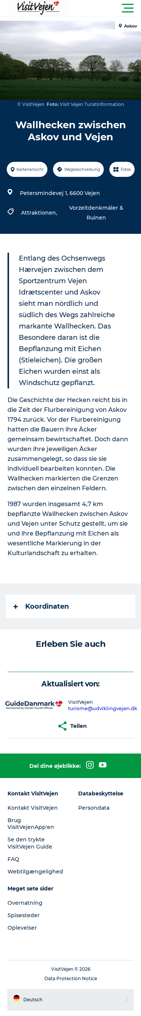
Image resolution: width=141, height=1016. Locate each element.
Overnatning (25, 902)
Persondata (93, 807)
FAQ (13, 859)
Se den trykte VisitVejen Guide (30, 843)
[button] (104, 8)
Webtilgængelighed (35, 871)
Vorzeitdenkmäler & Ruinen (96, 212)
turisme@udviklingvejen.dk (102, 708)
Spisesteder (24, 915)
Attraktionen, (40, 212)
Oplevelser (22, 927)
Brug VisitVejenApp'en (31, 823)
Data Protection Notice (70, 978)
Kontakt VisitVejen (33, 807)
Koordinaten (41, 606)
